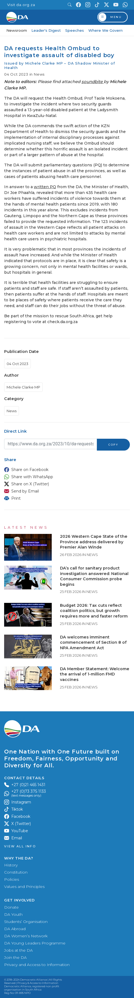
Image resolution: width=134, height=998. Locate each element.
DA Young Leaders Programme (34, 943)
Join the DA (15, 957)
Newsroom (16, 30)
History (11, 865)
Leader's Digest (46, 30)
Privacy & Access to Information (37, 982)
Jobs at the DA (18, 950)
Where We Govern (105, 30)
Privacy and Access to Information (37, 964)
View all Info (20, 846)
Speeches (74, 30)
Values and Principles (24, 886)
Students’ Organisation (26, 921)
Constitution (16, 872)
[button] (65, 469)
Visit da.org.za (21, 5)
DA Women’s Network (26, 935)
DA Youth (13, 914)
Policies (11, 879)
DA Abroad (15, 928)
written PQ (45, 186)
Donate (11, 907)
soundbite (92, 81)
